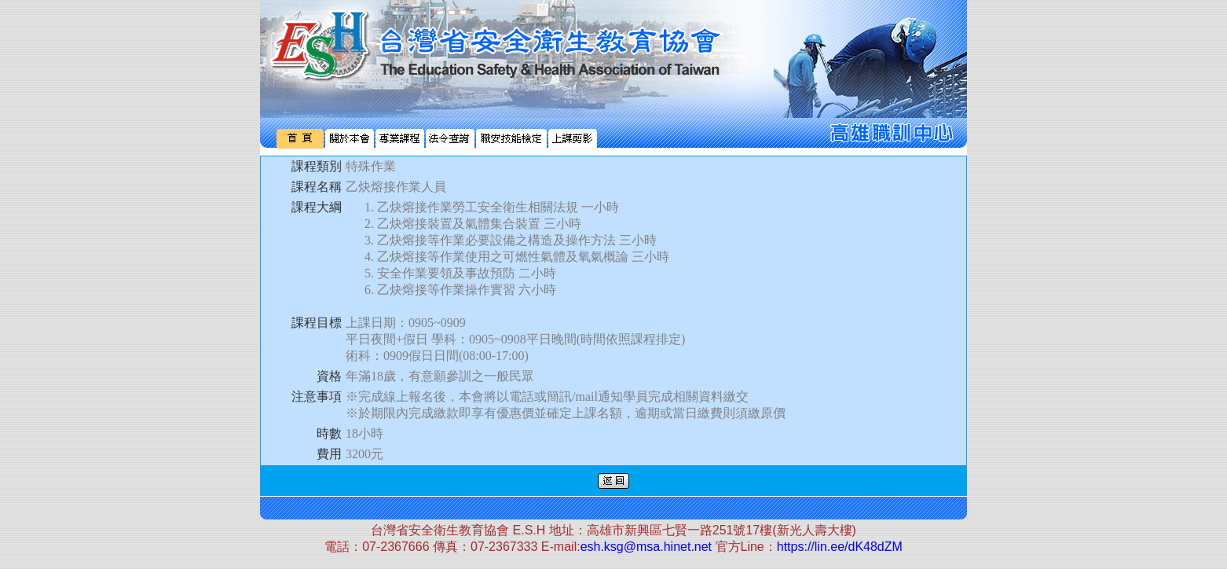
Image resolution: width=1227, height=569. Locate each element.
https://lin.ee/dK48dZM (840, 546)
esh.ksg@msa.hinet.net (646, 546)
